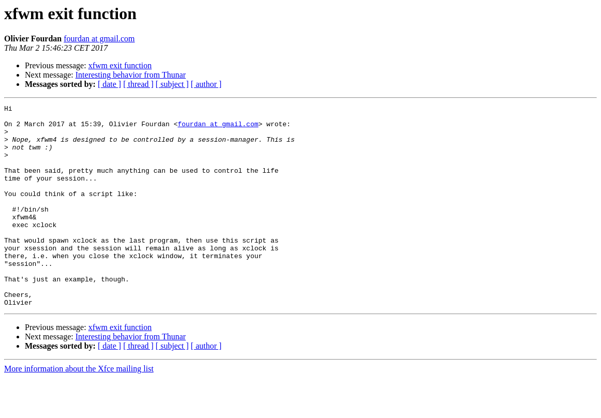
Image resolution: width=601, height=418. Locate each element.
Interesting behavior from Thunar (131, 74)
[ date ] (109, 84)
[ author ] (206, 84)
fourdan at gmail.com (99, 38)
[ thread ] (138, 84)
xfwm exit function (120, 65)
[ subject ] (172, 84)
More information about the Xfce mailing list (79, 409)
